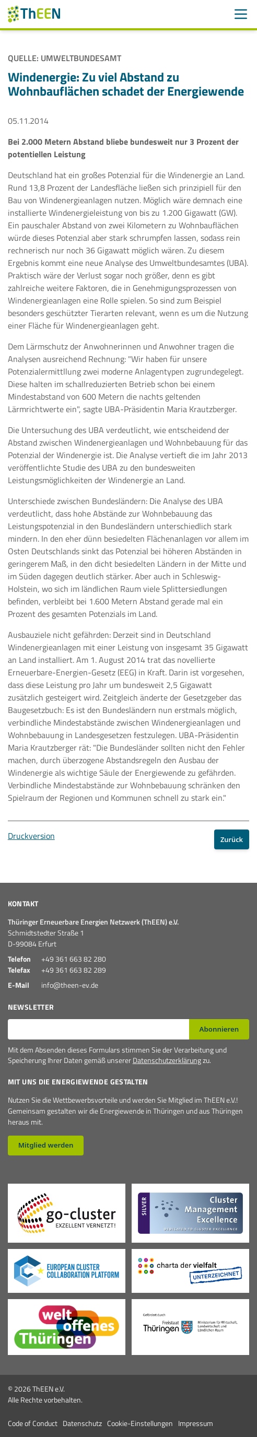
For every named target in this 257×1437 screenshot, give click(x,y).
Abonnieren (219, 1029)
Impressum (195, 1423)
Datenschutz (82, 1423)
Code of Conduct (32, 1423)
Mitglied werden (46, 1145)
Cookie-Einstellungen (140, 1423)
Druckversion (31, 836)
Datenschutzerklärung (167, 1060)
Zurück (231, 839)
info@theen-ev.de (69, 984)
